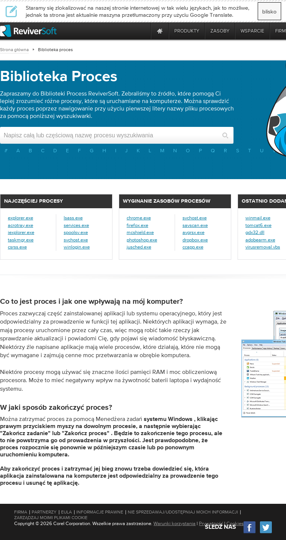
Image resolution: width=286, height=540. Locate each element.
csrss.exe (17, 247)
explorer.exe (20, 218)
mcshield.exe (140, 232)
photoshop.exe (142, 240)
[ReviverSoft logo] (28, 31)
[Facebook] (250, 532)
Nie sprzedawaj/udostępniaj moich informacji (183, 512)
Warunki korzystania (174, 523)
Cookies (235, 523)
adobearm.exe (260, 240)
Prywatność (211, 523)
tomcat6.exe (258, 225)
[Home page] (159, 30)
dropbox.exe (195, 240)
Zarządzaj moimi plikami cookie (51, 517)
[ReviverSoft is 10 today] (143, 30)
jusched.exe (139, 247)
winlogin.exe (77, 247)
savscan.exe (195, 225)
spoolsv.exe (76, 232)
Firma (20, 512)
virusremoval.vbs (262, 247)
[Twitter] (266, 532)
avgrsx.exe (193, 232)
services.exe (76, 225)
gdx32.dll (254, 232)
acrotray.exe (20, 225)
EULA (66, 512)
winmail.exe (257, 218)
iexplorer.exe (21, 232)
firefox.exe (137, 225)
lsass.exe (73, 218)
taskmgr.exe (21, 240)
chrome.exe (139, 218)
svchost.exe (76, 240)
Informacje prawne (99, 512)
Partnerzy (44, 512)
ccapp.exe (192, 247)
